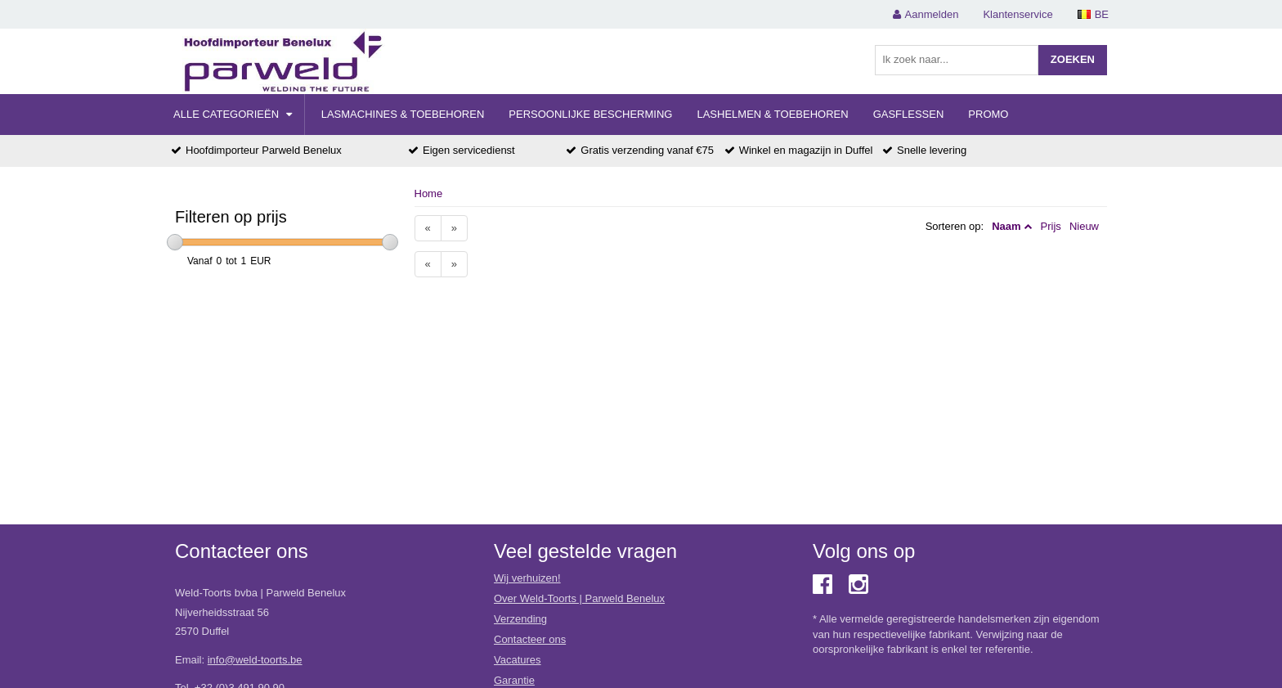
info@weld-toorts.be (255, 660)
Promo (988, 114)
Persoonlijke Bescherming (590, 114)
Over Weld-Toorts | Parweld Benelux (579, 598)
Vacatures (517, 660)
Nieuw (1084, 226)
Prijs (1051, 226)
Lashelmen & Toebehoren (772, 114)
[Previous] (428, 228)
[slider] (175, 242)
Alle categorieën (232, 114)
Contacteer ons (530, 639)
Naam (1006, 226)
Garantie (514, 680)
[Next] (454, 228)
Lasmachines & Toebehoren (403, 114)
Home (429, 193)
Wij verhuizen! (527, 578)
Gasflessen (908, 114)
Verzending (520, 619)
